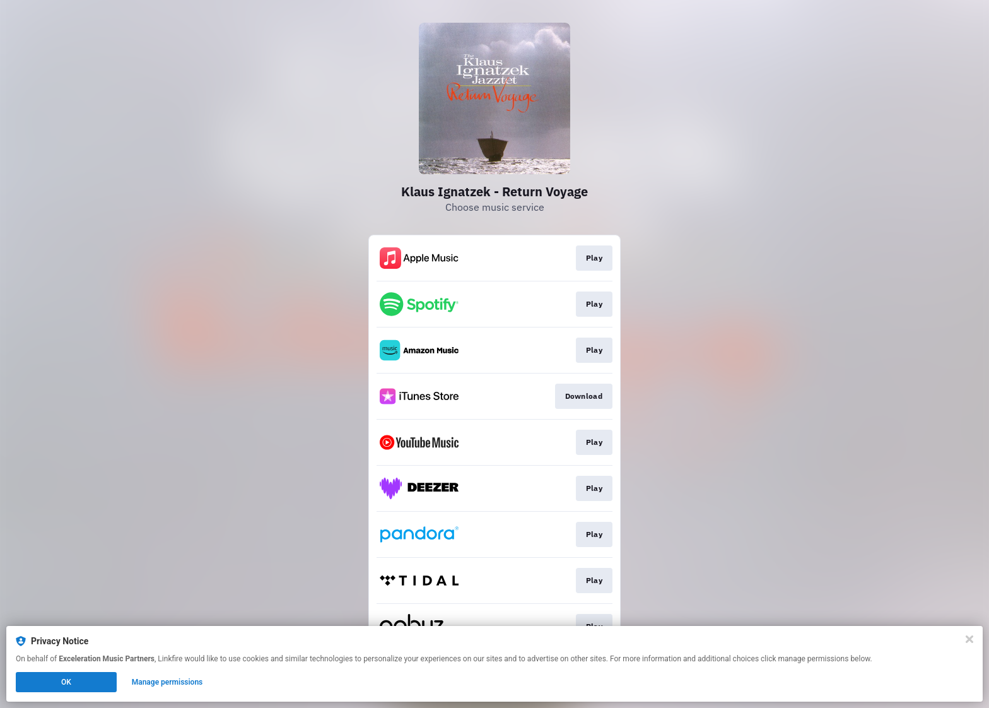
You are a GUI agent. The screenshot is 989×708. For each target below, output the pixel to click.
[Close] (969, 639)
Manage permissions (167, 682)
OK (66, 682)
